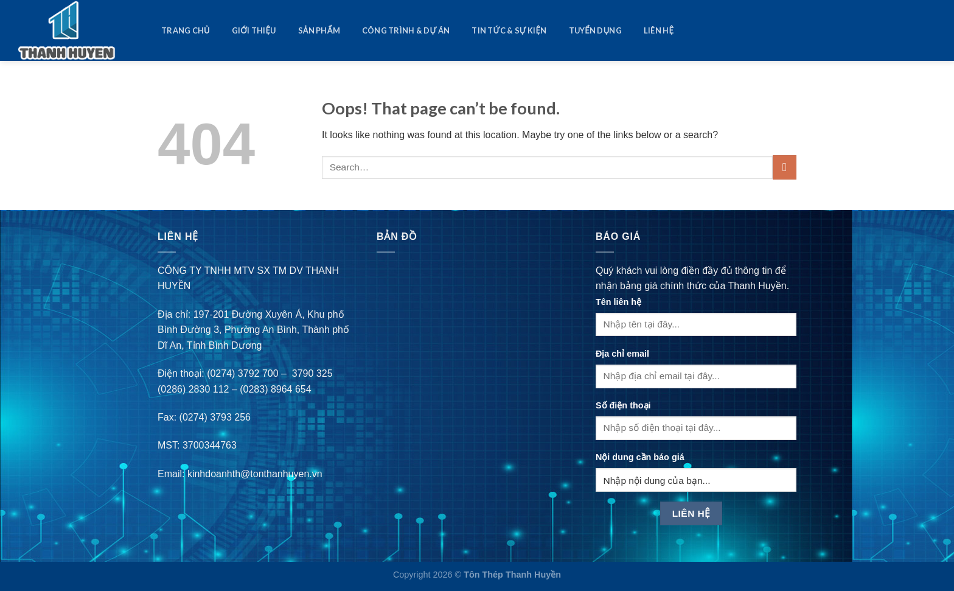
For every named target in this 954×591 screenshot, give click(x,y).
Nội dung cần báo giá (640, 457)
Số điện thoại (623, 405)
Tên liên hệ (618, 302)
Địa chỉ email (622, 353)
